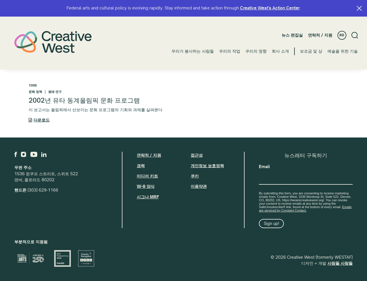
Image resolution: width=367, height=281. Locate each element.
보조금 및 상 (311, 51)
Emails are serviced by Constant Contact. (305, 208)
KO (341, 35)
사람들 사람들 (340, 263)
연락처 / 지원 (320, 35)
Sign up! (271, 223)
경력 (141, 165)
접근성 (197, 155)
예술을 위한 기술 (342, 51)
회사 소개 (280, 51)
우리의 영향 (256, 51)
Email (264, 167)
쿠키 (195, 176)
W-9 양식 (146, 186)
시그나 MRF (148, 197)
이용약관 (199, 186)
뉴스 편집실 (292, 35)
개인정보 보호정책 (207, 165)
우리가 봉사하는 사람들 (192, 51)
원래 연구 (55, 92)
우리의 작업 (229, 51)
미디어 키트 (147, 176)
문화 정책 (35, 92)
